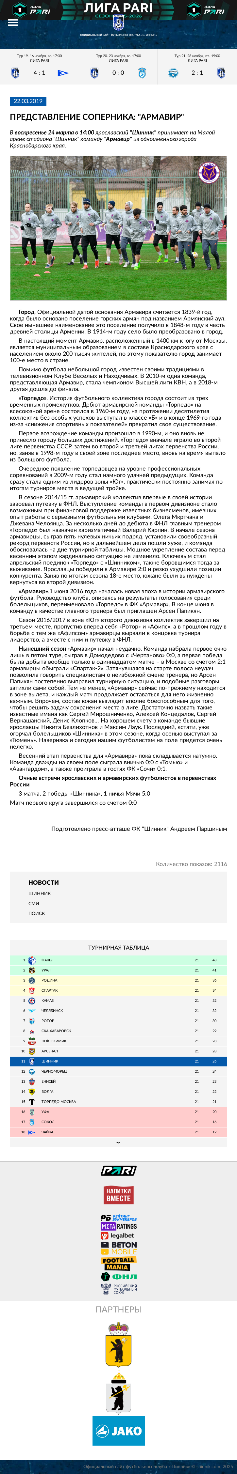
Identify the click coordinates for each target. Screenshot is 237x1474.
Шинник (39, 894)
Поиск (36, 913)
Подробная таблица (118, 1142)
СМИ (33, 904)
